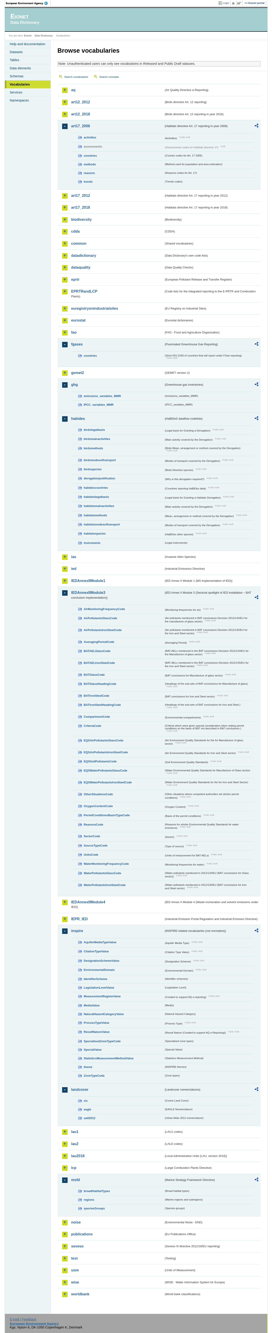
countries (90, 155)
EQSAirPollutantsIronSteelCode (106, 752)
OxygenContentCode (98, 806)
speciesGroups (94, 1208)
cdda (75, 231)
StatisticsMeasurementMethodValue (109, 1058)
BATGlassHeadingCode (100, 684)
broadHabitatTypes (97, 1191)
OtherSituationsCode (98, 794)
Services (16, 92)
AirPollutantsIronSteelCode (103, 630)
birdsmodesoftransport (100, 460)
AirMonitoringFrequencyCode (104, 609)
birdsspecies (93, 469)
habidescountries (96, 487)
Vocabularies (20, 84)
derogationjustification (99, 478)
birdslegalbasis (94, 429)
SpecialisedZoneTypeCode (102, 1041)
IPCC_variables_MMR (99, 404)
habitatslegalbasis (96, 497)
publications (82, 1234)
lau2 (75, 1144)
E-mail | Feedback (23, 1319)
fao (74, 332)
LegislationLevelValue (99, 987)
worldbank (80, 1294)
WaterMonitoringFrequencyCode (106, 863)
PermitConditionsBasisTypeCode (107, 815)
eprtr (75, 279)
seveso (77, 1246)
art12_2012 (80, 102)
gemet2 (77, 373)
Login (226, 3)
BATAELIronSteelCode (99, 663)
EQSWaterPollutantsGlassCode (105, 770)
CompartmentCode (97, 716)
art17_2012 (80, 195)
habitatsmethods (95, 515)
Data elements (20, 68)
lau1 (75, 1132)
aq (73, 90)
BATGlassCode (94, 674)
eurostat (78, 320)
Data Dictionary (44, 35)
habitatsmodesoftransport (102, 524)
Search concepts (109, 76)
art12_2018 (80, 114)
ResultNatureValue (97, 1032)
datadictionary (83, 255)
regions (89, 1199)
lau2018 (78, 1156)
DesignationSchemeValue (101, 960)
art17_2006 (80, 126)
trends (88, 181)
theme (88, 1067)
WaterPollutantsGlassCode (102, 873)
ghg (74, 385)
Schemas (17, 76)
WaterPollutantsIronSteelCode (105, 885)
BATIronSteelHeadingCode (102, 705)
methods (90, 164)
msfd (75, 1180)
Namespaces (19, 100)
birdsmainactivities (97, 439)
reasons (89, 173)
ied (74, 569)
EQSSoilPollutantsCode (100, 761)
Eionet (28, 35)
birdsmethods (93, 448)
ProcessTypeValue (96, 1022)
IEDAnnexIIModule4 (88, 902)
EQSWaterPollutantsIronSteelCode (108, 782)
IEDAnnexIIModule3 (88, 593)
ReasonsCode (93, 824)
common (79, 243)
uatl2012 (89, 1118)
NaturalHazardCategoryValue (104, 1014)
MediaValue (92, 1005)
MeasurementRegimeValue (102, 996)
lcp (74, 1168)
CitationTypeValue (96, 951)
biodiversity (81, 219)
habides (78, 419)
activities (90, 137)
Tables (14, 60)
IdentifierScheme (95, 979)
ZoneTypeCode (94, 1075)
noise (76, 1222)
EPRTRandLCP (84, 291)
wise (75, 1282)
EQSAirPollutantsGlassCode (104, 740)
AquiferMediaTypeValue (100, 942)
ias (73, 557)
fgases (77, 344)
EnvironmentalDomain (99, 970)
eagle (87, 1109)
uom (75, 1270)
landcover (80, 1089)
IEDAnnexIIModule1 (88, 581)
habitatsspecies (95, 533)
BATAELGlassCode (97, 651)
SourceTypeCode (96, 845)
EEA (28, 3)
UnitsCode (91, 854)
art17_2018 (80, 207)
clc (86, 1100)
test (74, 1258)
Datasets (16, 52)
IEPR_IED (79, 919)
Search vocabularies (76, 76)
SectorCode (92, 836)
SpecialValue (93, 1049)
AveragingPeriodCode (99, 642)
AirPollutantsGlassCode (100, 618)
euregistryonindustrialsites (94, 308)
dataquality (80, 267)
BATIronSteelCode (96, 695)
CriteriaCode (92, 726)
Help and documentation (27, 44)
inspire (77, 931)
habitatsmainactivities (99, 506)
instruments (92, 543)
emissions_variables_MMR (102, 396)
